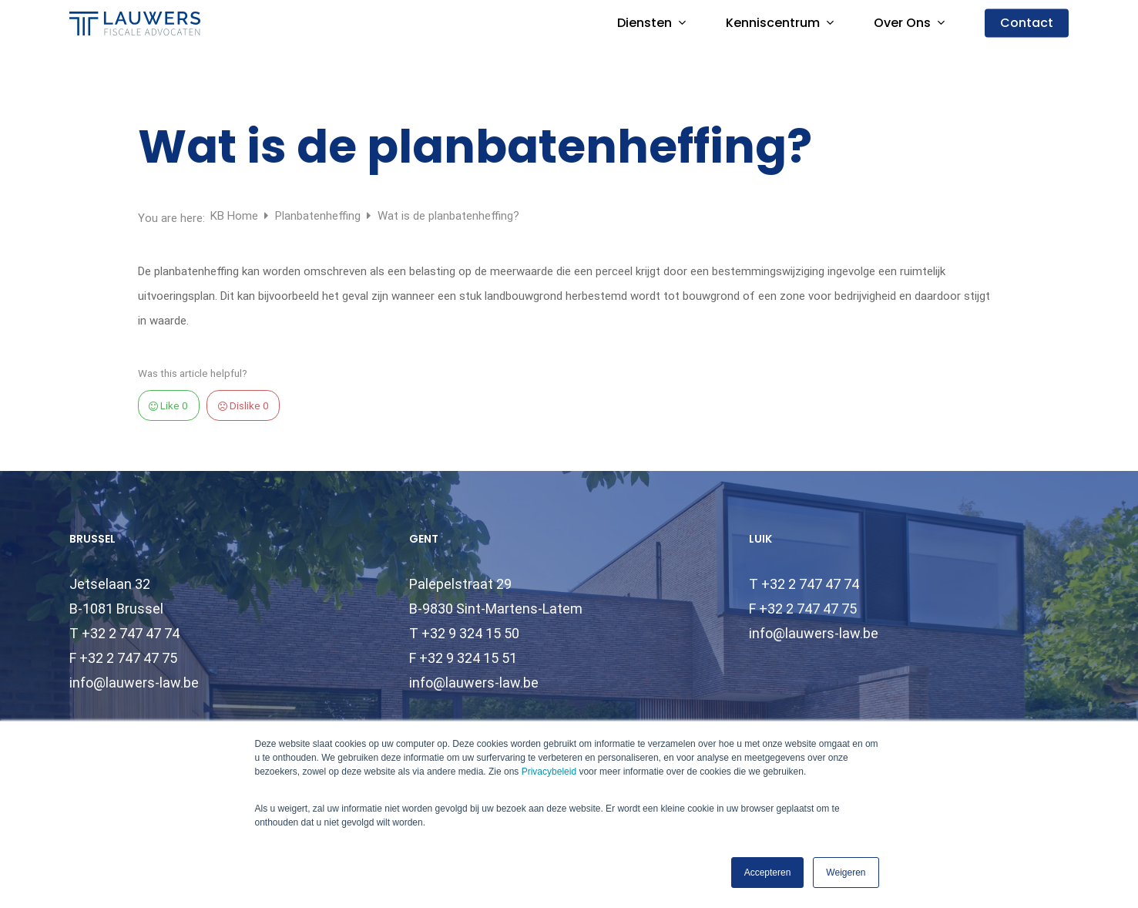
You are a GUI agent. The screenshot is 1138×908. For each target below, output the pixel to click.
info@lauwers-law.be (134, 682)
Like (168, 405)
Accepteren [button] (767, 872)
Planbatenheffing (319, 216)
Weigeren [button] (845, 872)
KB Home (235, 216)
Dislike (243, 405)
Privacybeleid (549, 771)
